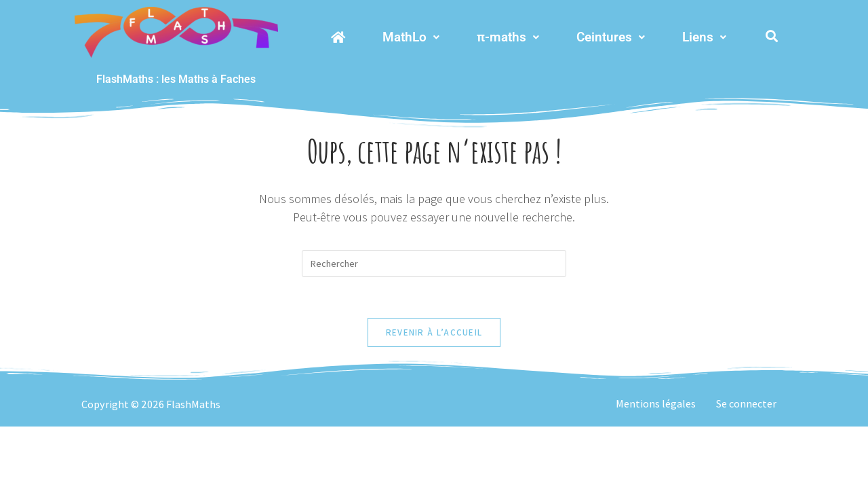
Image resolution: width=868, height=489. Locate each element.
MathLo (410, 37)
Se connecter (746, 404)
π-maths (508, 37)
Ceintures (610, 37)
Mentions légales (656, 404)
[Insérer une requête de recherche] (434, 263)
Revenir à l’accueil (434, 332)
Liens (704, 37)
